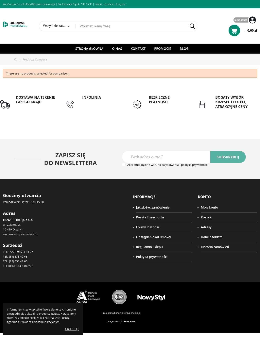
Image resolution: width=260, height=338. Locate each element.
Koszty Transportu (150, 217)
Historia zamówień (215, 247)
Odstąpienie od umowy (153, 237)
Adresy (206, 227)
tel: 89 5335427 (93, 102)
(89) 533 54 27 (24, 252)
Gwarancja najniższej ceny (234, 111)
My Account (245, 20)
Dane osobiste (211, 237)
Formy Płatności (148, 227)
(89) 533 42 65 (18, 256)
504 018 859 (24, 266)
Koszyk (206, 217)
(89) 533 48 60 (18, 261)
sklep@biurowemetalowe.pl (40, 4)
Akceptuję (72, 329)
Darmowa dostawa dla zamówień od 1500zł (32, 109)
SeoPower (129, 321)
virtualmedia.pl (132, 312)
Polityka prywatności (151, 257)
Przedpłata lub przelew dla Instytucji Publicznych (168, 109)
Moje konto (209, 207)
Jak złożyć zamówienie (152, 207)
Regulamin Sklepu (149, 247)
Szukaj (192, 26)
